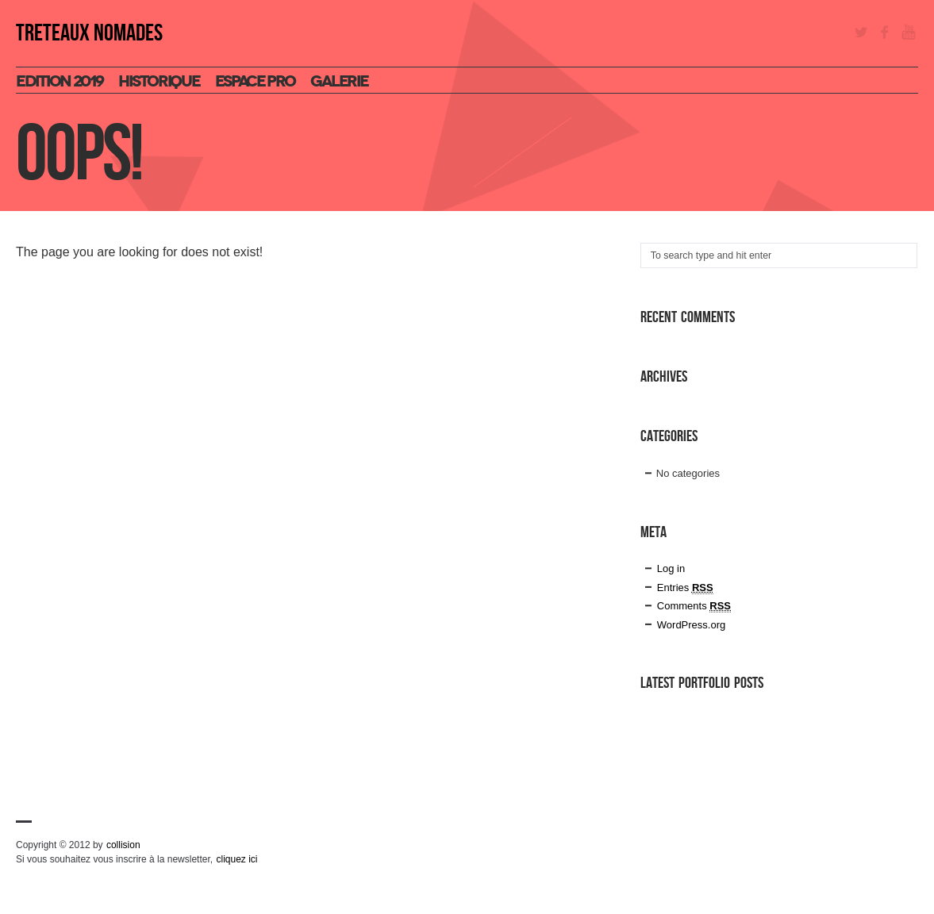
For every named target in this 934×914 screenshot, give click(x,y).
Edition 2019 (59, 81)
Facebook (885, 32)
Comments (694, 606)
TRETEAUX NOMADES (89, 33)
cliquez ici (236, 859)
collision (123, 845)
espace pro (254, 81)
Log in (671, 568)
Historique (158, 81)
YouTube (909, 32)
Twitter (861, 32)
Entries (685, 588)
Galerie (338, 81)
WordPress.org (691, 625)
